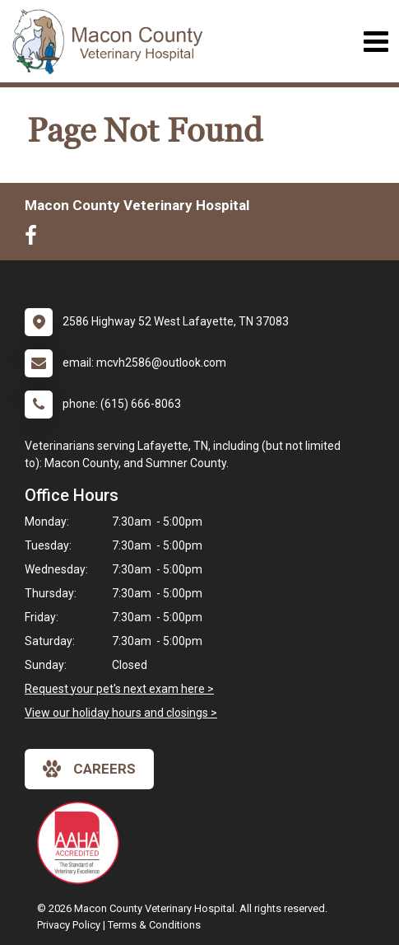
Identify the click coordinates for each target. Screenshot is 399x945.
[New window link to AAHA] (82, 843)
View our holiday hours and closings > (121, 712)
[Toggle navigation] (375, 41)
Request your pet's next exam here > (119, 688)
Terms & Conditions (154, 925)
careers (89, 769)
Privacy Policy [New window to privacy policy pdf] (68, 925)
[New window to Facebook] (35, 239)
